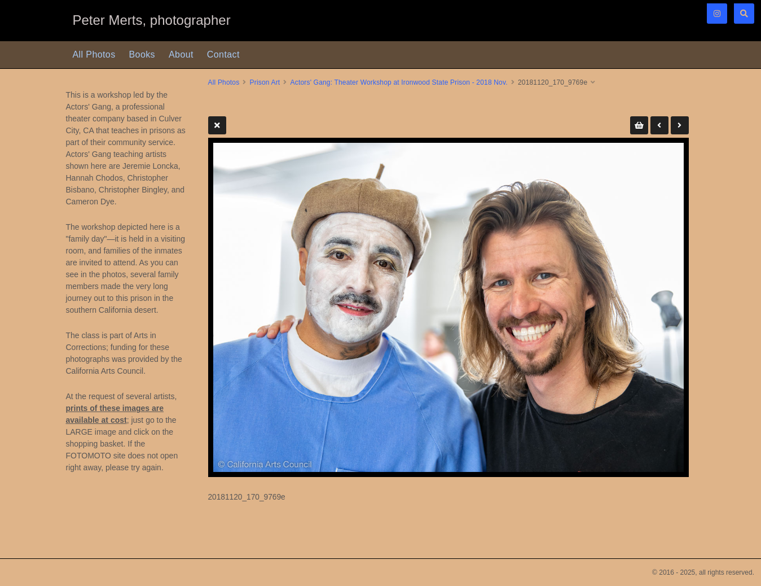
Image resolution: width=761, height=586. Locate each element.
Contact (223, 54)
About (181, 54)
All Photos (94, 54)
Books (142, 54)
